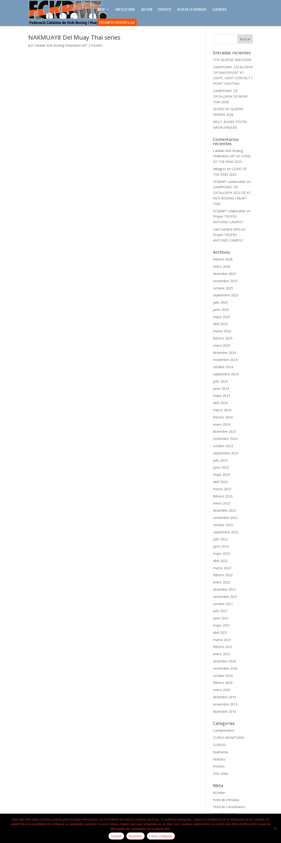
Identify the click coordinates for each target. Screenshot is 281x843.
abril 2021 (220, 632)
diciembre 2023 (224, 431)
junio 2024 (221, 388)
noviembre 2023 (225, 438)
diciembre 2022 (224, 510)
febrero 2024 (223, 417)
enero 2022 (221, 582)
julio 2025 (220, 302)
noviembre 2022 (225, 517)
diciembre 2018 (224, 711)
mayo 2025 (221, 317)
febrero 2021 (223, 646)
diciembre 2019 (224, 697)
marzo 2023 (222, 489)
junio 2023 (221, 467)
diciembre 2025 (224, 273)
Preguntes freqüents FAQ (117, 22)
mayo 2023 (221, 474)
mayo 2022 (221, 553)
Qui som (146, 10)
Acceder (219, 792)
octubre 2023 (223, 446)
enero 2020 (221, 690)
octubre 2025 (223, 288)
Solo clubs (220, 773)
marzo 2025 (222, 331)
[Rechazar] (275, 828)
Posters (97, 45)
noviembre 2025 (225, 281)
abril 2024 (220, 403)
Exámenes (221, 752)
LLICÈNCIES (220, 10)
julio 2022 (220, 539)
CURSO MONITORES (228, 737)
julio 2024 (220, 381)
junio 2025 (221, 309)
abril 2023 (220, 482)
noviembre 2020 (225, 668)
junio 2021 (221, 618)
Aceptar (116, 836)
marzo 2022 (222, 568)
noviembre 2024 (225, 359)
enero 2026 (221, 266)
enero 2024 (221, 424)
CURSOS (219, 745)
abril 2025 (220, 324)
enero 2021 (221, 654)
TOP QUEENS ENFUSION (232, 60)
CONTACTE (164, 10)
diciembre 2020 (224, 661)
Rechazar (135, 836)
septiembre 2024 (225, 374)
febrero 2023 (223, 496)
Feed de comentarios (229, 807)
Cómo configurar (161, 836)
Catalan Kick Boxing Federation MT (60, 45)
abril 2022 (220, 561)
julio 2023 (220, 460)
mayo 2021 (221, 625)
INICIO (101, 10)
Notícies (219, 759)
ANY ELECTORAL (125, 10)
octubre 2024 (223, 367)
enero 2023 (221, 503)
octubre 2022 (223, 525)
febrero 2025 (223, 338)
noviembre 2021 (225, 596)
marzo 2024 (222, 410)
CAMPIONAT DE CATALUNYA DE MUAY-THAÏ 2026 (231, 96)
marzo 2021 (222, 639)
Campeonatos (223, 730)
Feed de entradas (226, 800)
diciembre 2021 (224, 589)
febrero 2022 (223, 575)
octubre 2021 (223, 604)
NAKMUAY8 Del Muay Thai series (74, 37)
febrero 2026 (223, 259)
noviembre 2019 (225, 704)
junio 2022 (221, 546)
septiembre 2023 (225, 453)
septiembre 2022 (225, 532)
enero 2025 (221, 345)
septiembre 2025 (225, 295)
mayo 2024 (221, 395)
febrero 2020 (223, 682)
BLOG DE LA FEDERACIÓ (192, 10)
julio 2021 (220, 611)
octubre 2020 (223, 675)
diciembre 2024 (224, 352)
